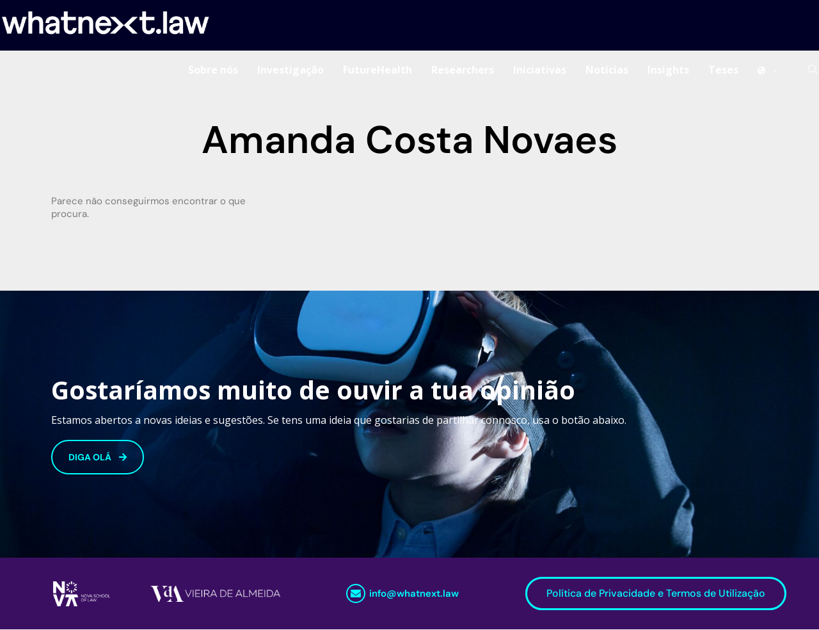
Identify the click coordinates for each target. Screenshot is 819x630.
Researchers (462, 70)
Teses (723, 70)
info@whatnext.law (414, 594)
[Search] (812, 70)
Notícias (606, 70)
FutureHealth (377, 70)
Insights (668, 70)
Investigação (290, 70)
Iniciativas (539, 70)
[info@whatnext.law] (355, 594)
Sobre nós (213, 70)
